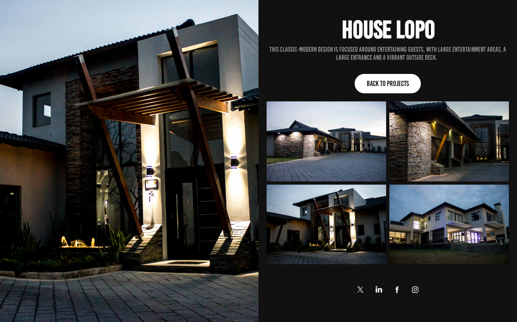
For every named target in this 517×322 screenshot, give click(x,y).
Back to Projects (388, 84)
